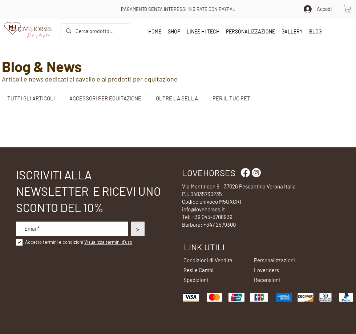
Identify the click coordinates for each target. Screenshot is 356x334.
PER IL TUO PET (231, 98)
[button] (348, 8)
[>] (138, 229)
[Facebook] (245, 172)
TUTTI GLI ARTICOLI (31, 98)
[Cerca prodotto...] (95, 31)
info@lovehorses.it (203, 209)
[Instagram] (256, 172)
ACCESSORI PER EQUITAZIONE (105, 98)
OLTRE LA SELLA (177, 98)
